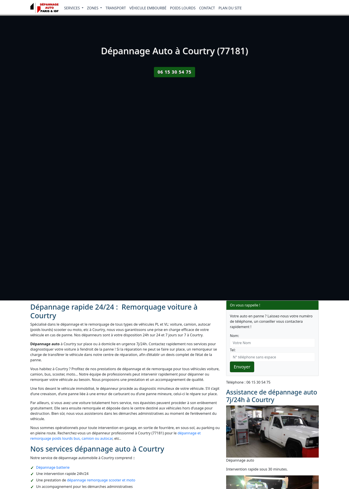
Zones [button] (93, 8)
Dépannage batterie (52, 467)
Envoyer (242, 367)
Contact (207, 8)
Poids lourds (183, 8)
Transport (116, 8)
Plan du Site (230, 8)
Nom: (234, 335)
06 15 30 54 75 (174, 72)
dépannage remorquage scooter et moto (101, 480)
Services (72, 8)
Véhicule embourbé (147, 8)
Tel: (232, 349)
